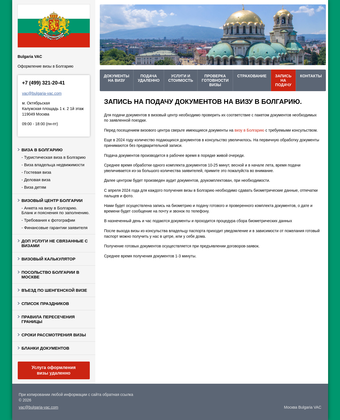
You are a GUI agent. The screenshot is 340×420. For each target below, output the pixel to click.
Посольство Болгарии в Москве (51, 274)
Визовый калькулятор (48, 259)
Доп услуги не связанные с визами (55, 243)
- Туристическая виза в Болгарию (54, 157)
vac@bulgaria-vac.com (42, 93)
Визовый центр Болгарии (52, 200)
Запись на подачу (283, 80)
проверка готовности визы (215, 80)
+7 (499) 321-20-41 (43, 83)
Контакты (311, 76)
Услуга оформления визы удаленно (54, 370)
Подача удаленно (149, 78)
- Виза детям (34, 187)
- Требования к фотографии (48, 220)
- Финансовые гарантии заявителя (55, 227)
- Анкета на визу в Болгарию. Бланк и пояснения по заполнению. (56, 210)
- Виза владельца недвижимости (53, 164)
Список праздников (45, 303)
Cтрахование (252, 76)
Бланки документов (46, 348)
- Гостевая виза (36, 172)
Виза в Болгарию (42, 149)
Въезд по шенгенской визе (54, 290)
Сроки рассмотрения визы (54, 334)
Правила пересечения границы (48, 319)
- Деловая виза (36, 179)
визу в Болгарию (249, 130)
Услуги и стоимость (180, 78)
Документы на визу (116, 78)
